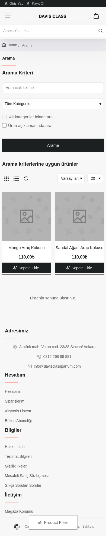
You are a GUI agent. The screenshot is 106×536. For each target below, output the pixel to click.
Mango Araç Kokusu (26, 247)
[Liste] (16, 178)
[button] (26, 268)
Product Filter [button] (56, 522)
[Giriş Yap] (13, 3)
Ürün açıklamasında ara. (27, 125)
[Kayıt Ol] (35, 3)
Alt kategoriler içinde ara (27, 117)
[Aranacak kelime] (53, 87)
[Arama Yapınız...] (100, 31)
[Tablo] (6, 178)
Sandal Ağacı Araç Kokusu (80, 247)
